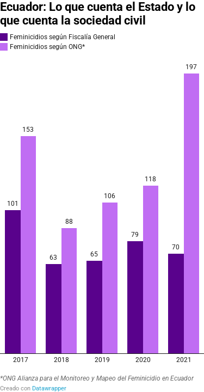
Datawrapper (49, 388)
